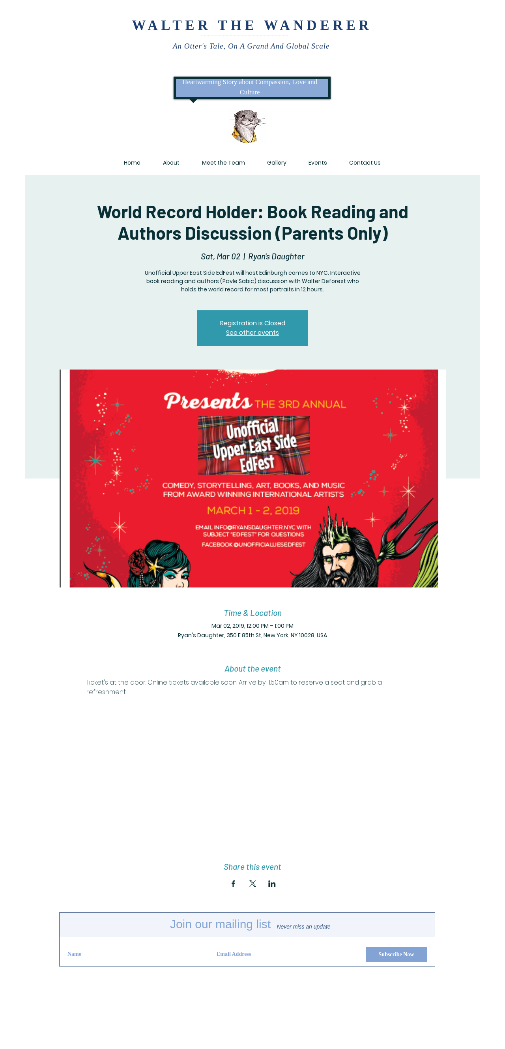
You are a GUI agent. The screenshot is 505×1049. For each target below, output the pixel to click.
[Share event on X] (252, 883)
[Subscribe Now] (396, 954)
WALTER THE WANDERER (252, 25)
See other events (252, 332)
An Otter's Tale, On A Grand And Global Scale (252, 46)
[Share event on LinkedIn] (272, 883)
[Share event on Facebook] (233, 883)
